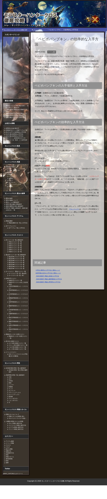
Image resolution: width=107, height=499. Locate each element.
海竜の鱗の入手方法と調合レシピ (16, 119)
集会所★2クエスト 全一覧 (17, 266)
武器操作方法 (10, 172)
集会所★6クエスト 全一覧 (17, 274)
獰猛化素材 (9, 227)
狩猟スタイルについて (13, 426)
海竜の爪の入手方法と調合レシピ (16, 117)
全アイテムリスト (11, 234)
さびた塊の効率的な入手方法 (15, 138)
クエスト (9, 457)
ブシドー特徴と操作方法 (16, 441)
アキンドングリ (75, 209)
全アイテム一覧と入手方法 (17, 236)
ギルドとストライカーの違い (18, 430)
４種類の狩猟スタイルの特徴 (15, 433)
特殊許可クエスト (11, 288)
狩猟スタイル (10, 468)
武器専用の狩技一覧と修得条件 (16, 387)
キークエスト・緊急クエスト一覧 (16, 279)
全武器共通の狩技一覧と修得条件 (16, 380)
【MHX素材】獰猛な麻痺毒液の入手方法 (50, 279)
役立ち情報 (9, 461)
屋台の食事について (12, 206)
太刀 (10, 176)
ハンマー (11, 182)
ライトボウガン (14, 410)
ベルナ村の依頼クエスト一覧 (18, 359)
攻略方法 (9, 462)
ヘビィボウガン (14, 412)
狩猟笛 (11, 184)
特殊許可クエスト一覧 (16, 290)
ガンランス (12, 188)
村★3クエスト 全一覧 (16, 253)
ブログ (8, 459)
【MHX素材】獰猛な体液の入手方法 (49, 276)
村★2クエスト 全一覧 (16, 251)
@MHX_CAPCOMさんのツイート (14, 485)
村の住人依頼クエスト (13, 351)
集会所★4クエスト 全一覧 (17, 270)
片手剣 (11, 178)
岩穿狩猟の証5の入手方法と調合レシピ (50, 273)
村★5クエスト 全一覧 (16, 257)
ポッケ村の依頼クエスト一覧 (18, 361)
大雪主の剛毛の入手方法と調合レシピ (49, 270)
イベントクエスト (11, 364)
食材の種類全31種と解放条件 (15, 212)
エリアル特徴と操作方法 (16, 439)
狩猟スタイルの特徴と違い (17, 428)
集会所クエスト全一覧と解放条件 (16, 262)
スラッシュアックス (15, 190)
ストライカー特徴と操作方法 (18, 437)
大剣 (10, 174)
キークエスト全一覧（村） (17, 285)
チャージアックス (14, 406)
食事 (7, 474)
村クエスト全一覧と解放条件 (15, 248)
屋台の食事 (9, 204)
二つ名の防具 (10, 156)
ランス (11, 186)
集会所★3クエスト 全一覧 (17, 268)
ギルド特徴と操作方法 (16, 435)
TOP (17, 30)
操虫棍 (11, 192)
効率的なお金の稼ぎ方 (13, 130)
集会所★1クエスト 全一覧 (17, 264)
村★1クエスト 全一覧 (16, 249)
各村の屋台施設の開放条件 (14, 210)
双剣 (10, 180)
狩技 (7, 466)
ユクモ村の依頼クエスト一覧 (18, 353)
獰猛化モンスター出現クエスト (16, 344)
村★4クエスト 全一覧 (16, 255)
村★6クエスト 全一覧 (16, 259)
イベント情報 (10, 455)
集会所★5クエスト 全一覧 (17, 272)
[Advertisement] (52, 232)
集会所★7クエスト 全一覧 (17, 276)
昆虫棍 (11, 408)
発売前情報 (9, 470)
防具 (7, 472)
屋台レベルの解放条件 (13, 208)
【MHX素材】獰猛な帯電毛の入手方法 (50, 282)
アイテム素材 (52, 52)
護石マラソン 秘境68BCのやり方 (16, 142)
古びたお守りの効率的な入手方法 (16, 136)
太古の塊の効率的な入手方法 (15, 140)
